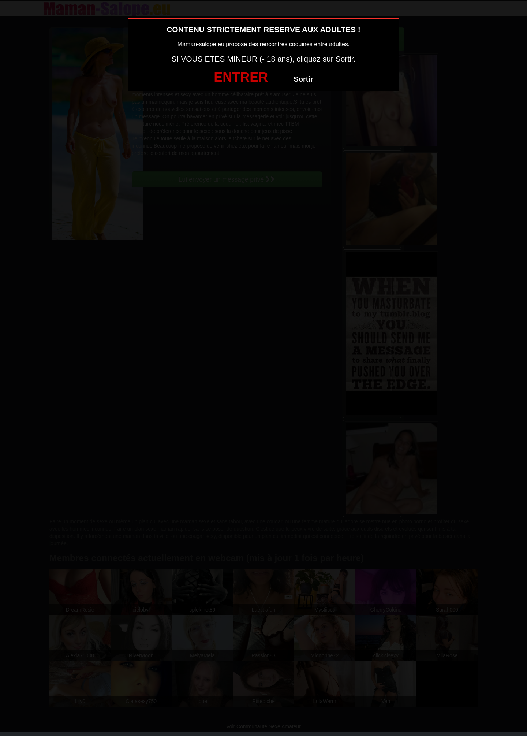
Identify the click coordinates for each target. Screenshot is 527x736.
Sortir (303, 79)
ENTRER (241, 77)
